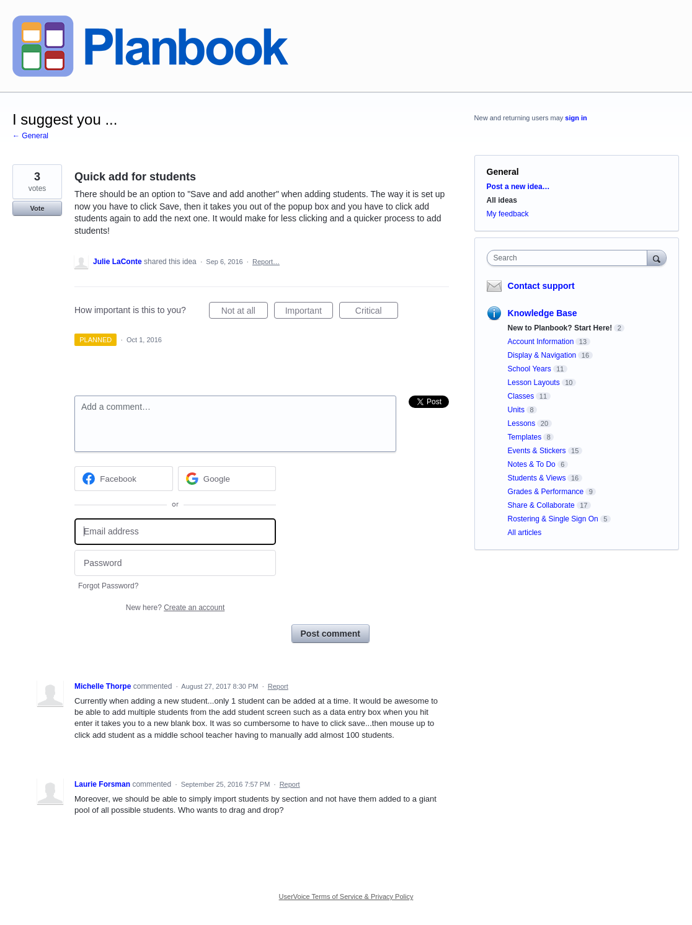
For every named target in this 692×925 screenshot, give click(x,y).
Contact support (541, 285)
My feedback (508, 214)
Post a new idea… (518, 186)
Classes (521, 396)
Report (278, 686)
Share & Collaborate (541, 505)
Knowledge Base (542, 313)
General (503, 172)
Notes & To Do (532, 464)
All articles (525, 532)
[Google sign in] (227, 478)
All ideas (502, 200)
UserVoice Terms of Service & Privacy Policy (346, 896)
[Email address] (175, 531)
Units (516, 409)
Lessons (522, 423)
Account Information (541, 341)
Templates (525, 437)
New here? (175, 607)
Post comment (330, 634)
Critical (376, 312)
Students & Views (537, 478)
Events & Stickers (537, 450)
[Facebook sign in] (123, 478)
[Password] (175, 563)
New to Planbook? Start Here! (560, 328)
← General (30, 135)
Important (309, 312)
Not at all (244, 312)
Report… (266, 261)
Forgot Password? (108, 586)
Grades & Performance (546, 491)
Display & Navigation (542, 355)
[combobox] (570, 258)
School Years (529, 369)
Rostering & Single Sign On (553, 519)
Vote (37, 208)
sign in (576, 118)
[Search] (657, 257)
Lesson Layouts (534, 382)
